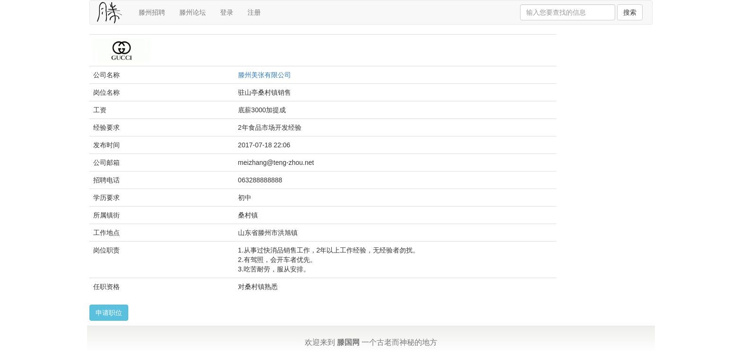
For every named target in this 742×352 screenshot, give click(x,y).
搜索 (629, 12)
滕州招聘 (152, 12)
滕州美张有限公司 (264, 75)
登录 (226, 12)
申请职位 (109, 312)
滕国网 (348, 342)
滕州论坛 (192, 12)
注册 (254, 12)
